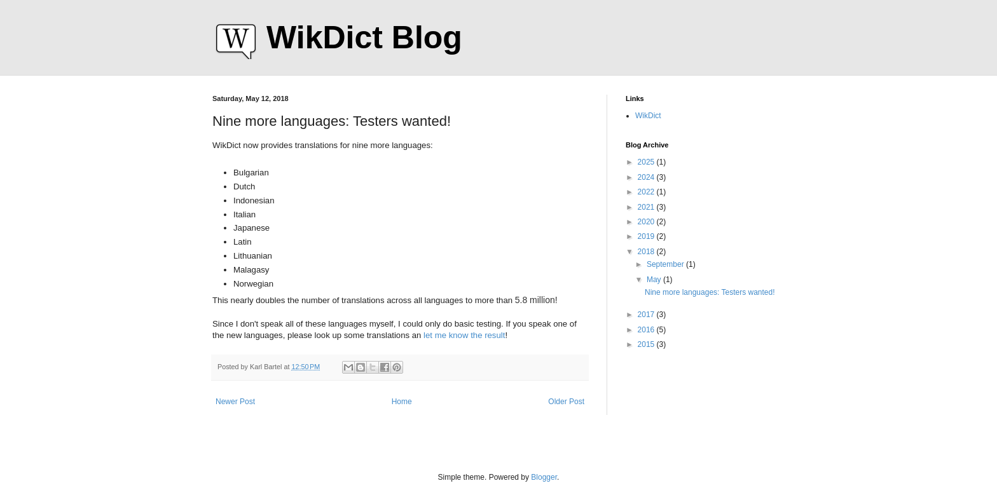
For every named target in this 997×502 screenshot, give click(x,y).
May (655, 279)
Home (402, 401)
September (666, 264)
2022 (647, 191)
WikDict (648, 115)
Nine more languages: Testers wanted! (710, 292)
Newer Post (235, 401)
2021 (647, 207)
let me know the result (464, 335)
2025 (647, 162)
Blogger (544, 477)
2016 (647, 329)
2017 (647, 314)
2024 (647, 177)
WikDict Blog (364, 37)
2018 (647, 251)
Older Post (566, 401)
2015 (647, 344)
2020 (647, 221)
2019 (647, 236)
